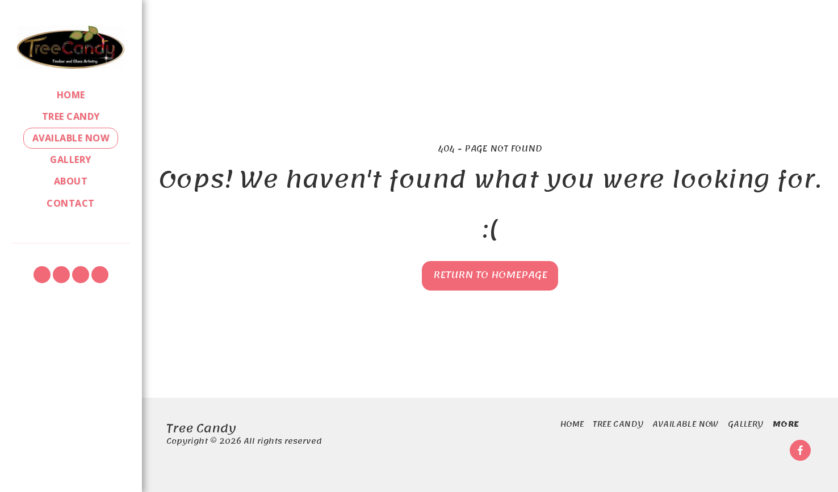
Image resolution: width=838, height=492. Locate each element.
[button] (42, 274)
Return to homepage (490, 275)
